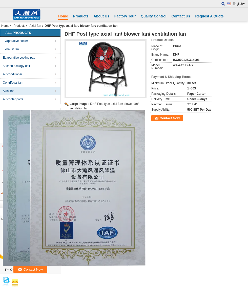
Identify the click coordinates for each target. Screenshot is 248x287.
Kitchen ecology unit (16, 66)
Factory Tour (125, 16)
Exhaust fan (11, 49)
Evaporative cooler (15, 41)
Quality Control (153, 16)
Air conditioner (12, 74)
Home (63, 16)
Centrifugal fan (13, 82)
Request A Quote (209, 16)
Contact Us (180, 16)
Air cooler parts (13, 99)
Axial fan (35, 26)
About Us (101, 16)
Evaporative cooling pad (19, 57)
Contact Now (170, 118)
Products (81, 16)
